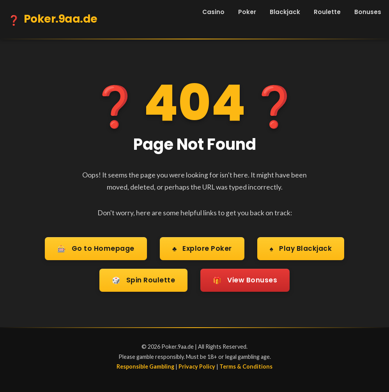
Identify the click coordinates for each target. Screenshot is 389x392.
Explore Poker (202, 249)
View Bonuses (245, 279)
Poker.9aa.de (52, 20)
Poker (247, 12)
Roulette (327, 12)
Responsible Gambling (145, 365)
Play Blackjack (301, 249)
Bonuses (367, 12)
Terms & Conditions (245, 365)
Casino (213, 12)
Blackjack (285, 12)
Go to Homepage (95, 249)
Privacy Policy (197, 365)
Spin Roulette (143, 279)
